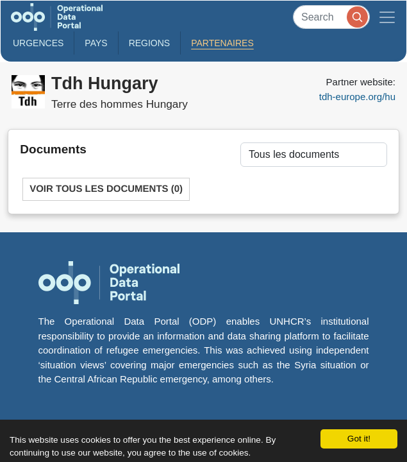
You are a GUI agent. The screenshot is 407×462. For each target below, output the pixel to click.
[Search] (331, 17)
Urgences (38, 43)
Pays (96, 43)
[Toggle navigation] (387, 17)
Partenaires (222, 43)
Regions (149, 43)
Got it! (358, 438)
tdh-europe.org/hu (357, 96)
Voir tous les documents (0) (106, 189)
